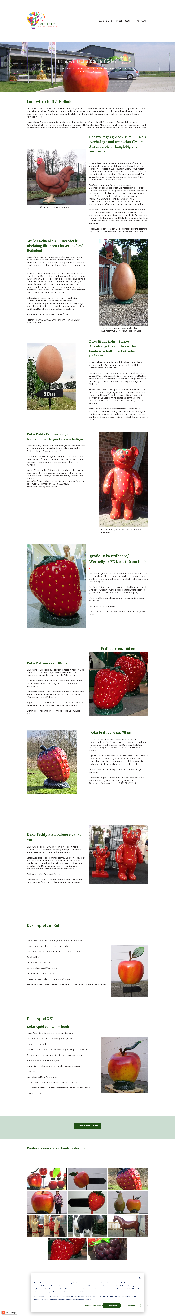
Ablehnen (131, 1305)
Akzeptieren (112, 1305)
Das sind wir (105, 21)
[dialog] (87, 1292)
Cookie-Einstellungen (92, 1305)
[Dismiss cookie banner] (140, 1278)
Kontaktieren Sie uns (87, 1126)
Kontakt (141, 21)
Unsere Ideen (123, 21)
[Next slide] (82, 180)
